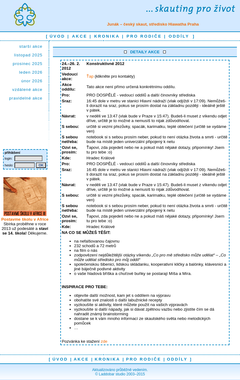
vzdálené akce (27, 89)
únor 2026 (31, 81)
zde (104, 341)
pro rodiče (144, 36)
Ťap (90, 76)
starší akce (30, 46)
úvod (57, 36)
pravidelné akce (25, 98)
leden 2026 (30, 72)
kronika (107, 36)
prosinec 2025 (27, 63)
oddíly (179, 36)
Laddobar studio (112, 374)
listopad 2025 (28, 55)
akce (79, 36)
